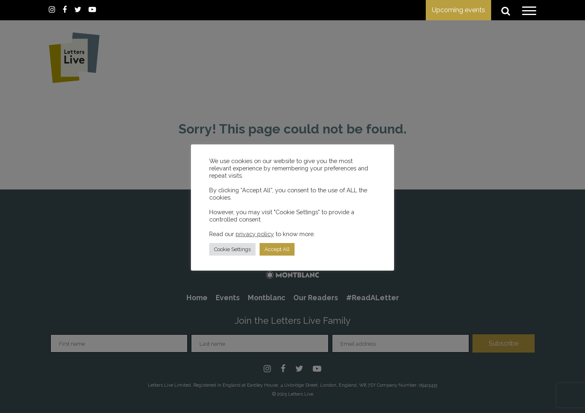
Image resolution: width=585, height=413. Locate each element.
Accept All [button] (277, 249)
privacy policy (255, 233)
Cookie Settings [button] (232, 249)
